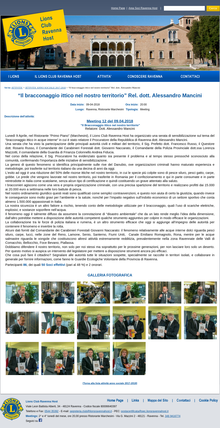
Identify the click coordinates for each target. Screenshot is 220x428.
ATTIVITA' (17, 87)
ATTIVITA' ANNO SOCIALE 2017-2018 (45, 87)
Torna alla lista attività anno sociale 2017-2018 (109, 383)
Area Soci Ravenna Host (142, 8)
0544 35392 (51, 411)
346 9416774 (172, 416)
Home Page (118, 8)
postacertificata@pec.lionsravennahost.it (145, 411)
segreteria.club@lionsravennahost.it (91, 411)
